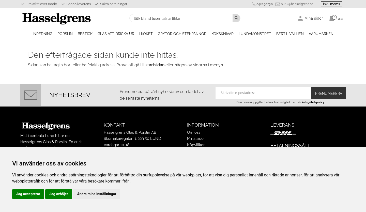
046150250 (263, 4)
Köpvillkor (196, 145)
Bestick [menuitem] (85, 34)
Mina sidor (196, 138)
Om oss (193, 132)
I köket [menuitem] (146, 34)
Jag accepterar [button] (28, 194)
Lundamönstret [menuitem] (255, 34)
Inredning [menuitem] (42, 34)
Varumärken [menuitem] (321, 34)
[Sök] (236, 18)
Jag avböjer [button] (58, 194)
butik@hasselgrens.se (296, 4)
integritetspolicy (313, 102)
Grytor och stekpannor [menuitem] (182, 34)
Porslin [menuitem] (65, 34)
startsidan (154, 65)
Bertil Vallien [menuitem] (290, 34)
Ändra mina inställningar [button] (96, 194)
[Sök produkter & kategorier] (180, 18)
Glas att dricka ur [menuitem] (116, 34)
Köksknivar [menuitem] (222, 34)
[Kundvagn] (335, 18)
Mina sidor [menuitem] (313, 18)
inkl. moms (331, 4)
